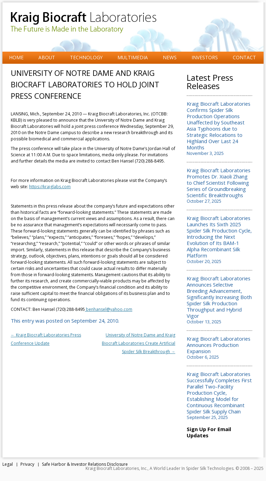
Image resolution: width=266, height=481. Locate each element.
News (170, 57)
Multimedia (132, 57)
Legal (7, 464)
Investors (205, 57)
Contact (244, 57)
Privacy (27, 464)
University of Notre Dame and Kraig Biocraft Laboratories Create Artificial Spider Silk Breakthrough (138, 343)
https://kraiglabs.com (50, 187)
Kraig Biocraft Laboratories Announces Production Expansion (218, 344)
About (46, 57)
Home (16, 57)
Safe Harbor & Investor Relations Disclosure (85, 464)
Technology (86, 57)
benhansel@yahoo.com (108, 309)
